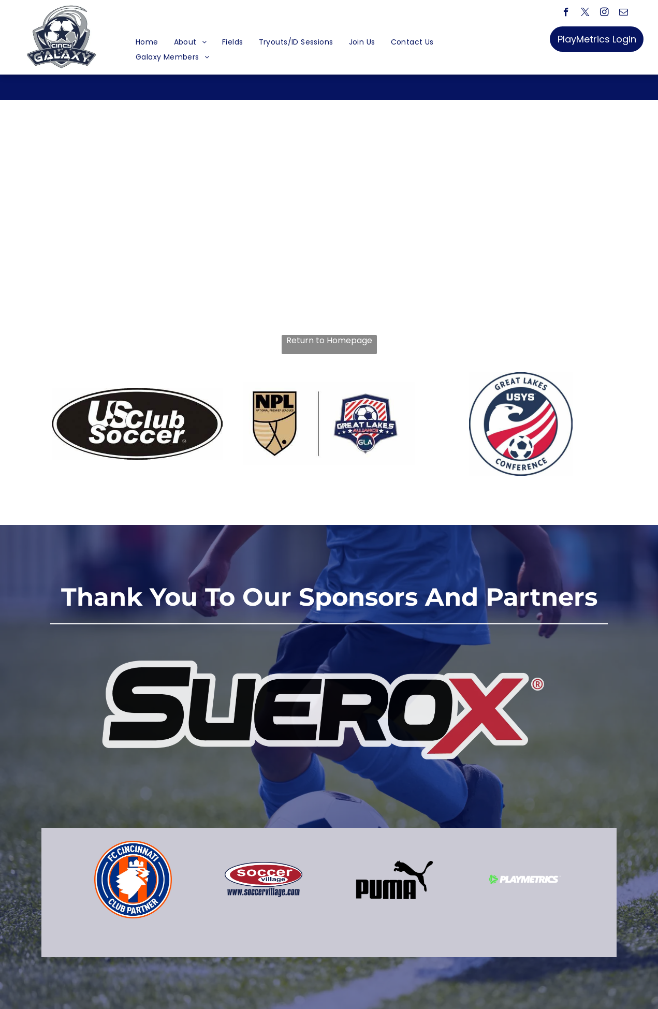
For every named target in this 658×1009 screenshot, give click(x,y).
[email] (623, 13)
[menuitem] (147, 42)
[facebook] (566, 13)
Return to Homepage (329, 340)
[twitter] (585, 13)
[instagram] (604, 13)
